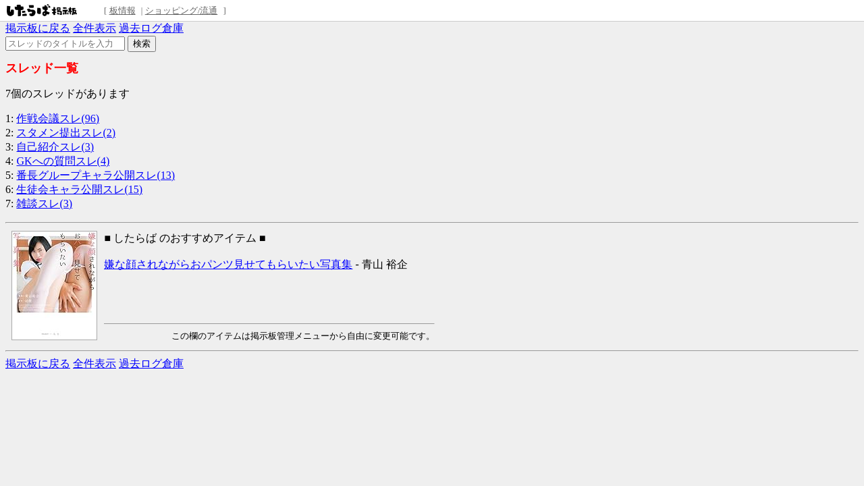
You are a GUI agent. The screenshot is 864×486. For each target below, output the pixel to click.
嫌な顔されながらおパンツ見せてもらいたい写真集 (228, 264)
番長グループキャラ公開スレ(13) (95, 175)
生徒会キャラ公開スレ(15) (79, 189)
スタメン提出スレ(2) (65, 132)
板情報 (122, 10)
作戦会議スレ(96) (57, 118)
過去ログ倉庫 (151, 28)
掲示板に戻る (37, 28)
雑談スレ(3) (44, 203)
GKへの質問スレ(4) (62, 161)
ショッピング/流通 (181, 10)
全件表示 (94, 28)
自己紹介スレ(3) (55, 147)
